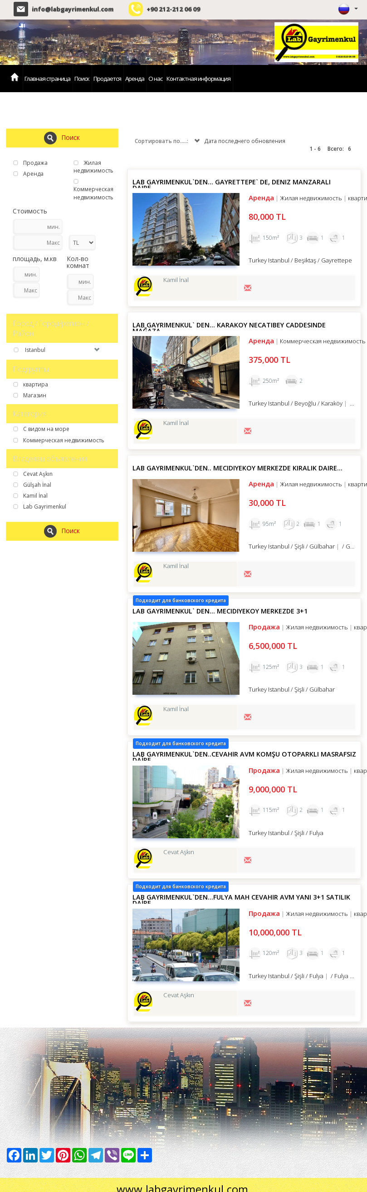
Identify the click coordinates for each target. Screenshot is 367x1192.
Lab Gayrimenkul (39, 506)
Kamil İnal (30, 496)
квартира (30, 384)
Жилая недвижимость (93, 166)
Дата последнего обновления (238, 141)
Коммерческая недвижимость (93, 189)
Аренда (134, 78)
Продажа (30, 163)
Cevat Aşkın (33, 474)
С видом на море (41, 429)
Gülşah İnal (32, 485)
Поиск (81, 78)
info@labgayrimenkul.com (72, 9)
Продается (107, 78)
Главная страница (47, 78)
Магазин (29, 395)
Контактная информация (198, 78)
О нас (155, 78)
